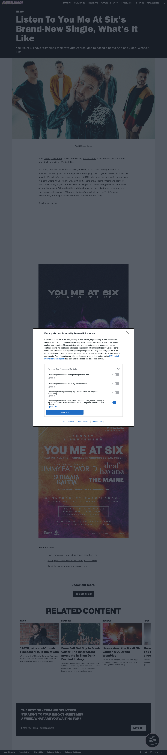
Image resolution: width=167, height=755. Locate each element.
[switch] (115, 374)
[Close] (128, 333)
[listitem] (83, 369)
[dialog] (83, 377)
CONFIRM (65, 412)
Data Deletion (68, 422)
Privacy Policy (98, 422)
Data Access (83, 422)
